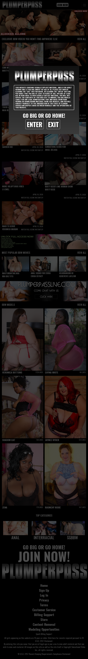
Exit (53, 124)
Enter (34, 124)
